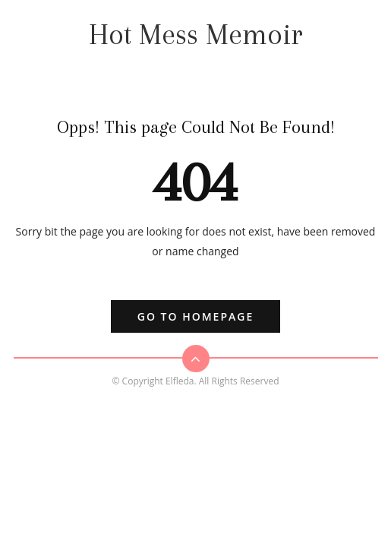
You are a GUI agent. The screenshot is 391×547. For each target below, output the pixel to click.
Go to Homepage (195, 316)
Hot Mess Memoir (196, 34)
